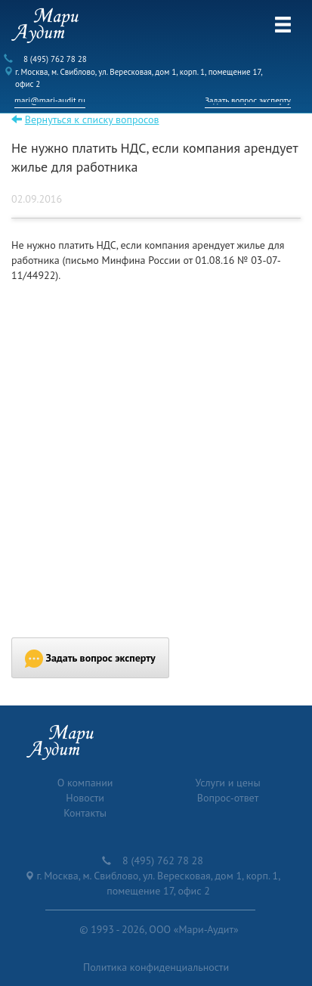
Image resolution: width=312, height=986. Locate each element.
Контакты (85, 813)
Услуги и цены (227, 782)
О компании (85, 782)
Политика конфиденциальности (156, 967)
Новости (85, 798)
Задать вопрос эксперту (248, 100)
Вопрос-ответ (227, 798)
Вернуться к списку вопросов (92, 119)
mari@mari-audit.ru (49, 100)
